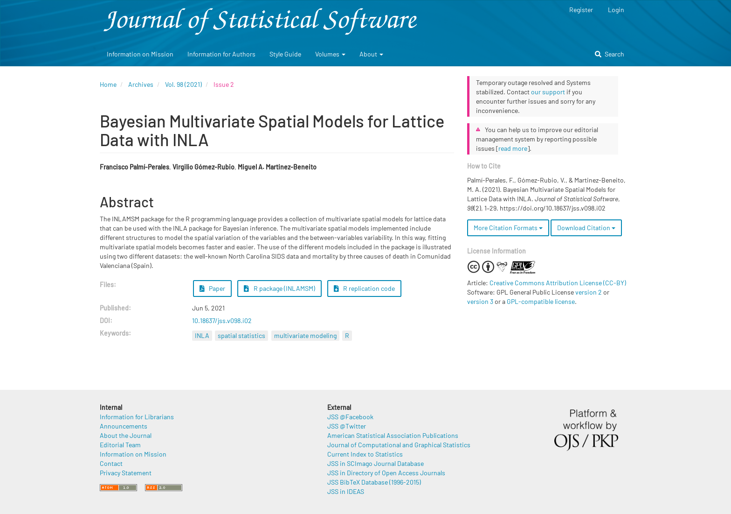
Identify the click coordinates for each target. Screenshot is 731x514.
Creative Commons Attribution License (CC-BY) (558, 283)
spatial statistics (241, 335)
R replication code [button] (364, 288)
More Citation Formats (508, 228)
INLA (202, 335)
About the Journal (126, 435)
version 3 (480, 301)
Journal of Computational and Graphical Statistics (398, 445)
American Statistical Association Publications (392, 435)
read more (512, 148)
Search (609, 54)
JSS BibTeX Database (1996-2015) (374, 482)
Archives (140, 84)
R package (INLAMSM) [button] (279, 288)
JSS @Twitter (346, 426)
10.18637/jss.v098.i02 (222, 320)
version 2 (588, 292)
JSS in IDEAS (345, 491)
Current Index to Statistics (365, 454)
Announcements (123, 426)
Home (108, 84)
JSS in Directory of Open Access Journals (386, 473)
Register (581, 10)
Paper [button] (213, 288)
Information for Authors (221, 54)
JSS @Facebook (350, 417)
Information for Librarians (137, 417)
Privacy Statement (126, 473)
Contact (111, 463)
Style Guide (285, 54)
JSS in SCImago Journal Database (375, 463)
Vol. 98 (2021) (183, 84)
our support (548, 92)
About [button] (371, 54)
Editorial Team (120, 445)
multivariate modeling (305, 335)
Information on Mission (140, 54)
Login (616, 10)
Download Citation (586, 228)
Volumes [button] (330, 54)
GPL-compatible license (541, 301)
